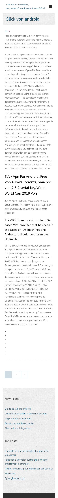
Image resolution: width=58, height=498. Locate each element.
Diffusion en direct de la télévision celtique (26, 413)
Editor (7, 31)
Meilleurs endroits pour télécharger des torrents (29, 468)
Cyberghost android (15, 478)
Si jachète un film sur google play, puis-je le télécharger (26, 453)
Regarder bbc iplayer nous (18, 418)
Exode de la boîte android (18, 409)
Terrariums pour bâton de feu (19, 423)
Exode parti (10, 473)
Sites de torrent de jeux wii (18, 428)
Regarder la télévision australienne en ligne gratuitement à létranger (26, 462)
